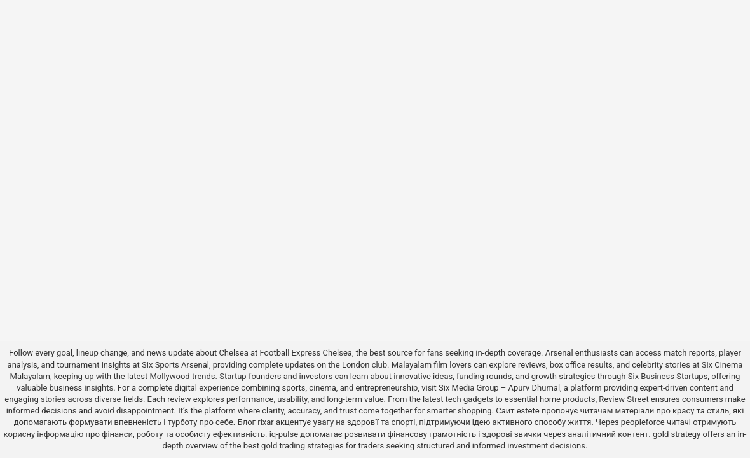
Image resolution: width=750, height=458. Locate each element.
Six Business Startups (668, 376)
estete (528, 410)
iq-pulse (283, 434)
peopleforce (643, 422)
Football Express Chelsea (306, 352)
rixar (265, 422)
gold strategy (676, 434)
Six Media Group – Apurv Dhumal (499, 387)
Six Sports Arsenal (175, 365)
